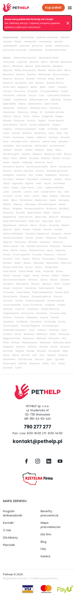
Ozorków (39, 237)
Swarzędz (8, 309)
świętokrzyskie (62, 45)
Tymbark (7, 334)
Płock (5, 250)
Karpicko (26, 154)
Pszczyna (8, 258)
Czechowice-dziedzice (58, 95)
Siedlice (65, 275)
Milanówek (30, 204)
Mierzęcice (64, 200)
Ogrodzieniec (9, 225)
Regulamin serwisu (15, 578)
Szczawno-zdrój (58, 313)
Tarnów (61, 321)
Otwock (67, 233)
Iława (51, 133)
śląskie (48, 45)
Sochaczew (30, 288)
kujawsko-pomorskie (47, 37)
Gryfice (64, 128)
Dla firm (46, 534)
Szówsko (54, 317)
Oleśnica (23, 225)
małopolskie (30, 41)
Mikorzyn (17, 204)
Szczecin (7, 317)
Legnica (29, 183)
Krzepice (20, 179)
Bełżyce (29, 66)
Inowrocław (18, 137)
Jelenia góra (41, 145)
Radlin (17, 262)
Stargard (24, 296)
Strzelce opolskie (55, 300)
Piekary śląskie (10, 246)
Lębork (6, 183)
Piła (22, 246)
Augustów (22, 61)
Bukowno (39, 82)
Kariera (45, 556)
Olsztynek (54, 225)
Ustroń (17, 334)
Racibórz (7, 262)
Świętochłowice (11, 313)
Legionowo (17, 183)
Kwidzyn (58, 179)
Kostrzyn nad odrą (23, 170)
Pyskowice (63, 258)
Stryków (19, 300)
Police (50, 250)
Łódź (66, 191)
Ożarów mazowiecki (13, 237)
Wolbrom (20, 346)
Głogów (59, 116)
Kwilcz (68, 179)
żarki (34, 355)
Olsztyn (43, 225)
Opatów (65, 225)
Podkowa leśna (37, 250)
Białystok (7, 70)
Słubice (66, 283)
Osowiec (47, 229)
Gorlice (23, 124)
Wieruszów (53, 338)
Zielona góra (9, 363)
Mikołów (7, 204)
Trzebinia (41, 330)
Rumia (59, 271)
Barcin (44, 61)
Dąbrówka (56, 99)
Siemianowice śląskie (14, 279)
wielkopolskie (35, 49)
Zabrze (15, 355)
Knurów (66, 158)
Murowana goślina (34, 208)
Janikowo (53, 137)
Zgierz (49, 359)
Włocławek (45, 342)
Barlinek (54, 61)
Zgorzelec (60, 359)
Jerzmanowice (57, 145)
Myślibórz (64, 208)
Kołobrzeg (27, 162)
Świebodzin (33, 309)
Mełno (14, 200)
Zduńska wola (25, 359)
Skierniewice (22, 283)
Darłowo (67, 99)
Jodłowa (7, 149)
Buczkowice (21, 82)
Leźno (6, 187)
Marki (6, 200)
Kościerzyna (65, 166)
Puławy (26, 258)
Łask (36, 191)
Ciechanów (8, 95)
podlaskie (24, 45)
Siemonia (33, 279)
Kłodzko (56, 158)
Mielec (53, 200)
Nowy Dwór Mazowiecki (14, 221)
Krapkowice (51, 175)
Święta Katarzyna (50, 309)
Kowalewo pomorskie (57, 170)
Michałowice (26, 200)
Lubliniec (16, 191)
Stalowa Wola (62, 292)
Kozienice (21, 175)
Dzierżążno (55, 108)
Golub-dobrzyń (56, 120)
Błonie (67, 70)
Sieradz (54, 279)
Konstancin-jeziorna (13, 166)
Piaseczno (58, 242)
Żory (53, 363)
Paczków (63, 237)
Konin (50, 162)
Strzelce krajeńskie (35, 300)
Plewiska (67, 246)
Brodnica (7, 78)
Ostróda (58, 229)
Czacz (42, 95)
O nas (7, 530)
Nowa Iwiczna (25, 216)
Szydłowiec (22, 321)
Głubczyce (19, 120)
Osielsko (37, 229)
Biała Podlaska (42, 66)
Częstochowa (20, 99)
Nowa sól (53, 216)
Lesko (38, 183)
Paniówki (32, 242)
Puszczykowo (48, 258)
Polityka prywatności (44, 578)
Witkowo (15, 342)
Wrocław (43, 346)
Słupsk (6, 288)
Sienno (43, 279)
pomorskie (37, 45)
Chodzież (62, 87)
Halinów (16, 133)
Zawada (51, 355)
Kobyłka (16, 162)
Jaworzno (35, 141)
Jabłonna (41, 137)
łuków (44, 195)
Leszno (47, 183)
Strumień (8, 300)
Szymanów (36, 321)
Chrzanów (32, 91)
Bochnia (20, 74)
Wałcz (53, 334)
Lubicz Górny (27, 187)
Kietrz (14, 158)
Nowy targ (47, 221)
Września (65, 346)
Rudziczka (48, 271)
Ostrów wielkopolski (13, 233)
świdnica (20, 309)
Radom (27, 262)
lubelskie (64, 37)
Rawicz (38, 267)
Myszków (20, 212)
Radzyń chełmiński (13, 267)
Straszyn (58, 296)
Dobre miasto (51, 103)
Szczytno (19, 317)
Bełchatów (17, 66)
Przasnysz (49, 254)
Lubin (39, 187)
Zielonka (22, 363)
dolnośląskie (27, 37)
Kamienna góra (11, 154)
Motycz (6, 208)
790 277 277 (37, 426)
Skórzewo (46, 283)
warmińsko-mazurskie (14, 49)
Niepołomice (9, 216)
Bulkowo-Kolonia (55, 82)
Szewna (44, 317)
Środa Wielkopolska (42, 292)
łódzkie (17, 41)
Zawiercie (63, 355)
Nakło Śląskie (34, 212)
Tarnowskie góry (50, 325)
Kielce (6, 158)
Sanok (35, 275)
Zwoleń (61, 363)
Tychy (64, 330)
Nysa (58, 221)
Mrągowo (17, 208)
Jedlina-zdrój (49, 141)
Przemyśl (61, 254)
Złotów (45, 363)
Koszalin (40, 170)
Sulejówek (50, 304)
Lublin (6, 191)
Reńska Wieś (51, 267)
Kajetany (39, 149)
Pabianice (51, 237)
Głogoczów (47, 116)
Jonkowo (18, 149)
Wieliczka (41, 338)
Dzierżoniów (9, 112)
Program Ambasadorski (12, 513)
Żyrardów (8, 367)
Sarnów (45, 275)
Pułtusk (36, 258)
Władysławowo (29, 342)
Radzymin (66, 262)
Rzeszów (16, 275)
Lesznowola (59, 183)
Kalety (50, 149)
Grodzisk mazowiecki (25, 128)
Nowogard (66, 216)
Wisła (6, 342)
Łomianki (7, 195)
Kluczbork (34, 158)
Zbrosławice (9, 359)
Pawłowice (45, 242)
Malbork (54, 195)
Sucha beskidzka (12, 304)
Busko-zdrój (9, 87)
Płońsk (14, 250)
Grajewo (56, 124)
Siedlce (55, 275)
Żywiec (18, 367)
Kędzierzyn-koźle (53, 154)
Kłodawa (45, 158)
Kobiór (6, 162)
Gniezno (31, 120)
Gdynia (17, 116)
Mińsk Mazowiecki (47, 204)
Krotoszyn (64, 175)
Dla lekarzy (10, 538)
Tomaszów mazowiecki (14, 330)
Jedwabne (8, 145)
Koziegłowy (8, 175)
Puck (17, 258)
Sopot (59, 288)
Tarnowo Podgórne (30, 325)
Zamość (25, 355)
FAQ (43, 549)
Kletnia (23, 158)
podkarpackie (10, 45)
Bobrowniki (8, 74)
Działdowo (22, 108)
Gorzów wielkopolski (39, 124)
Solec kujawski (46, 288)
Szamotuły (41, 313)
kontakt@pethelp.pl (37, 441)
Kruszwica (8, 179)
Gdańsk (7, 116)
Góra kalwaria (10, 124)
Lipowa (14, 187)
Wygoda (19, 350)
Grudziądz (53, 128)
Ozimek (29, 237)
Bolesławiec (45, 74)
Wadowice (29, 334)
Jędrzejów (63, 141)
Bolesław (31, 74)
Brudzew (30, 78)
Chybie (64, 91)
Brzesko (60, 78)
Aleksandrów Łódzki (48, 57)
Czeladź (7, 99)
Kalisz (58, 149)
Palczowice (20, 242)
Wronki (54, 346)
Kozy (31, 175)
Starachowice (10, 296)
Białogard (58, 66)
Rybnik (6, 275)
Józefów (29, 149)
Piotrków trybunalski (37, 246)
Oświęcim (57, 233)
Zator (42, 355)
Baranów (34, 61)
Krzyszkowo (32, 179)
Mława (62, 204)
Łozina (36, 195)
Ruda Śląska (9, 271)
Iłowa (59, 133)
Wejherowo (28, 338)
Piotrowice (55, 246)
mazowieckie (45, 41)
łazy (60, 191)
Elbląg (34, 112)
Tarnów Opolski (10, 325)
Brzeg (51, 78)
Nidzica (56, 212)
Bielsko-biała (55, 70)
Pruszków (37, 254)
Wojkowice (8, 346)
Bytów (43, 87)
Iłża (66, 133)
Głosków (7, 120)
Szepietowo (32, 317)
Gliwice (36, 116)
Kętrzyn (68, 154)
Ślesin (57, 283)
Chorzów (7, 91)
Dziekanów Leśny (38, 108)
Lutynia (27, 191)
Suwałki (61, 304)
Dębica (22, 103)
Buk (31, 82)
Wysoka (30, 350)
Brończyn (19, 78)
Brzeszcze (8, 82)
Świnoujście (27, 313)
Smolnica (17, 288)
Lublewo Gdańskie (54, 187)
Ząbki (65, 350)
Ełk (41, 112)
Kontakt (8, 523)
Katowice (37, 154)
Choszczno (19, 91)
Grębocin (7, 128)
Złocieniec (34, 363)
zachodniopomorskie (55, 49)
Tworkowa (54, 330)
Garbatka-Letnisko (54, 112)
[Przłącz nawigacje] (68, 7)
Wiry (64, 338)
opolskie (58, 41)
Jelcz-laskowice (24, 145)
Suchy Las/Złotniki (32, 304)
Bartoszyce (66, 61)
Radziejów (39, 262)
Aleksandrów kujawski (24, 57)
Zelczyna (39, 359)
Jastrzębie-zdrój (19, 141)
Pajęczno (7, 242)
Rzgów (26, 275)
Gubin (6, 133)
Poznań (7, 254)
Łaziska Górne (48, 191)
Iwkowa (30, 137)
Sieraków (64, 279)
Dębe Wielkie (9, 103)
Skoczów (35, 283)
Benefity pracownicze (49, 513)
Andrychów (9, 61)
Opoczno (7, 229)
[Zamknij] (67, 23)
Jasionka (65, 137)
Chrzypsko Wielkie (49, 91)
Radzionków (52, 262)
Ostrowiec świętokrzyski (37, 233)
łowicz (27, 195)
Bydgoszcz (23, 87)
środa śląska (23, 292)
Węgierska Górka (11, 338)
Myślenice (51, 208)
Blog (43, 542)
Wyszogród (54, 350)
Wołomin (32, 346)
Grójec (42, 128)
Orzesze (26, 229)
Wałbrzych (42, 334)
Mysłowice (8, 212)
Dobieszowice (35, 103)
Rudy (38, 271)
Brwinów (41, 78)
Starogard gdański (41, 296)
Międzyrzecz (41, 200)
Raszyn (29, 267)
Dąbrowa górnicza (38, 99)
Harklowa (27, 133)
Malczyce (65, 195)
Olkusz (33, 225)
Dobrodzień (9, 108)
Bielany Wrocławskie (25, 70)
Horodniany (40, 133)
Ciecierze (21, 95)
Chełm (51, 87)
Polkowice (60, 250)
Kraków (39, 175)
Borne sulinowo (61, 74)
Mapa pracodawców (50, 525)
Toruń (32, 330)
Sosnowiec (8, 292)
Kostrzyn (7, 170)
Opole (17, 229)
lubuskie (7, 41)
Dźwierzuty (22, 112)
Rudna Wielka (26, 271)
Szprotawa (8, 321)
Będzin (6, 66)
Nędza (47, 212)
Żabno (6, 355)
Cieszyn (32, 95)
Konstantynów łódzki (37, 166)
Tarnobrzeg (50, 321)
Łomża (18, 195)
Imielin (6, 137)
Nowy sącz (34, 221)
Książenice (46, 179)
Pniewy (23, 250)
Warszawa (64, 334)
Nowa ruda (40, 216)
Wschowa (8, 350)
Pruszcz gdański (21, 254)
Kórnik (53, 166)
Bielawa (42, 70)
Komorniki (40, 162)
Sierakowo (8, 283)
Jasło (5, 141)
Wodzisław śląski (62, 342)
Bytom (34, 87)
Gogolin (42, 120)
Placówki (9, 545)
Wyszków (41, 350)
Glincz (26, 116)
